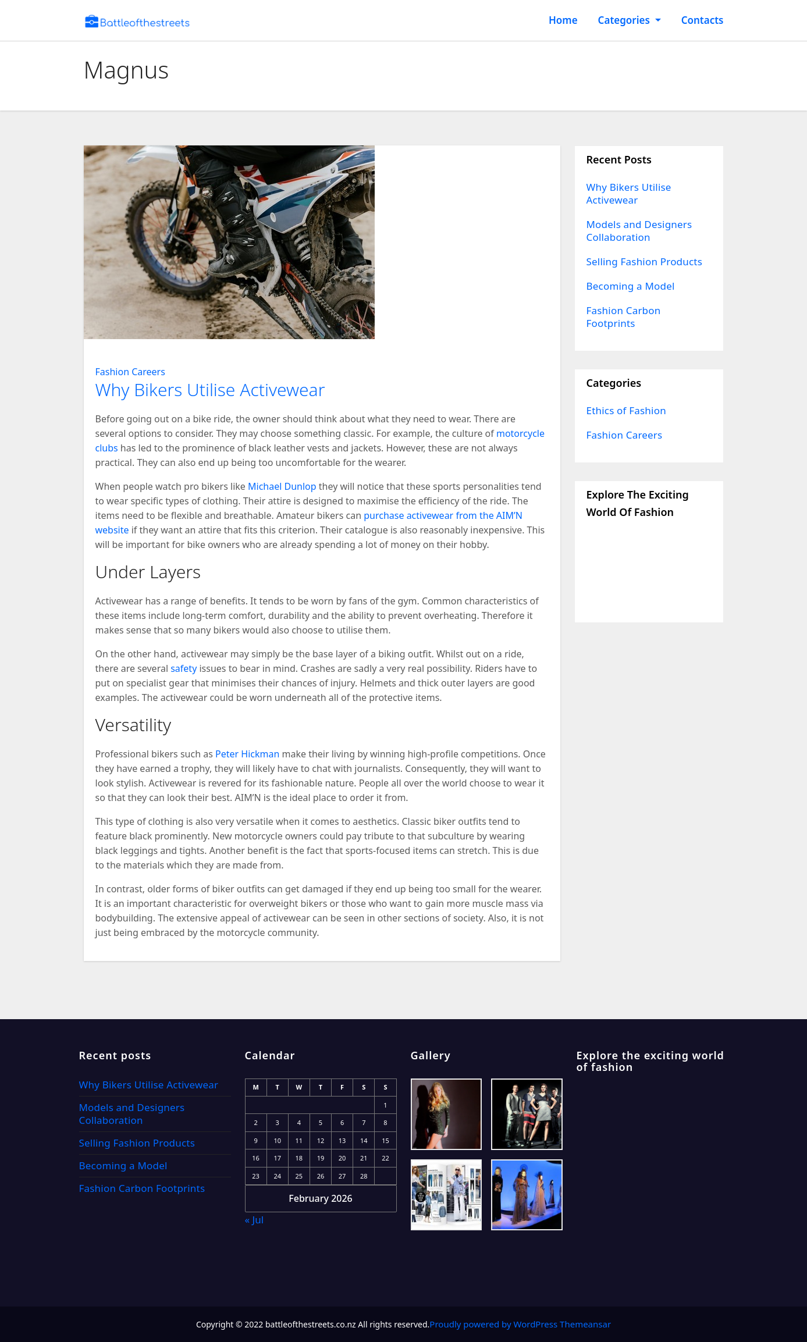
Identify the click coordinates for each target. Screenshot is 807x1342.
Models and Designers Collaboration (639, 231)
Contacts (702, 20)
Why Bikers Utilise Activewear (210, 389)
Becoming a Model (630, 286)
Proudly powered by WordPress (494, 1324)
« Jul (254, 1219)
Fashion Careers (130, 371)
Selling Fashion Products (644, 261)
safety (183, 668)
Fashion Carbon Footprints (623, 317)
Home (563, 20)
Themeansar (585, 1324)
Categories (629, 20)
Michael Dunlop (282, 486)
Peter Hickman (247, 753)
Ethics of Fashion (626, 410)
